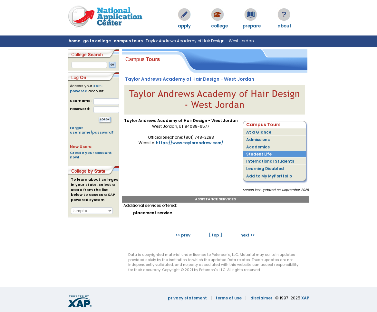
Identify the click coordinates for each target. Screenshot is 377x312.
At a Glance (258, 132)
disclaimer (261, 298)
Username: (81, 101)
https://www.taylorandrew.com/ (189, 143)
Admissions (258, 139)
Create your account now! (91, 154)
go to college (97, 41)
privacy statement (187, 298)
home (74, 41)
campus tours (128, 41)
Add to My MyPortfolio (269, 176)
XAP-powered (86, 88)
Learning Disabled (265, 168)
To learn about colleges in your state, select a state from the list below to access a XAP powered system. (94, 189)
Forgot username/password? (92, 130)
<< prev (183, 235)
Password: (80, 109)
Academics (258, 147)
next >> (247, 235)
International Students (270, 161)
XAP (305, 298)
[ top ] (215, 235)
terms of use (229, 298)
